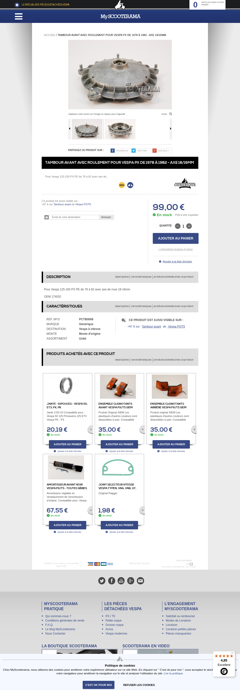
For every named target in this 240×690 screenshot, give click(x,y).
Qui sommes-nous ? (58, 616)
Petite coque (114, 620)
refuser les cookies (139, 684)
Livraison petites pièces (181, 629)
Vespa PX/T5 (83, 204)
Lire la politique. (174, 673)
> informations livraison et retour (175, 249)
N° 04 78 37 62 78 (175, 563)
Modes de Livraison (178, 620)
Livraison (171, 625)
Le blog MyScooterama (60, 629)
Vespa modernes (116, 633)
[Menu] (232, 654)
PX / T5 (110, 616)
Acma (109, 629)
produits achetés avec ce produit (173, 277)
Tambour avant (62, 204)
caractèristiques (141, 277)
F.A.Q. (49, 625)
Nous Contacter (55, 633)
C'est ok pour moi (98, 684)
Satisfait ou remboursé (180, 616)
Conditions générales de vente (64, 620)
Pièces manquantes (178, 633)
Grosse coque (115, 625)
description (122, 277)
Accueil (49, 35)
